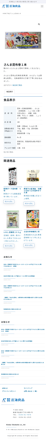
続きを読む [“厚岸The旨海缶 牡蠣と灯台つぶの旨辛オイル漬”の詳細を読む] (29, 203)
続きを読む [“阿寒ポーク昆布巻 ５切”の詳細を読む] (9, 201)
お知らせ (5, 388)
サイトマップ (28, 388)
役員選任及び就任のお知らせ (12, 309)
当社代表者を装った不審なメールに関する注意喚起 (19, 276)
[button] (39, 24)
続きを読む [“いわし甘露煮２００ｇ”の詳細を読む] (9, 246)
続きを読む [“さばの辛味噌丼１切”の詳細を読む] (29, 245)
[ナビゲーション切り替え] (42, 6)
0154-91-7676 (25, 415)
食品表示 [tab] (9, 91)
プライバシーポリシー (9, 391)
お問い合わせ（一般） (31, 391)
